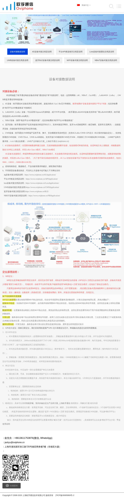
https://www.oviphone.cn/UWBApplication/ (42, 193)
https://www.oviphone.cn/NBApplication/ (44, 201)
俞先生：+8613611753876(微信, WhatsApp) (28, 438)
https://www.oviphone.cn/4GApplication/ (40, 180)
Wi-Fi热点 (33, 305)
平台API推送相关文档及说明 (70, 52)
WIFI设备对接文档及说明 (77, 60)
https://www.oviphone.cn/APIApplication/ (42, 184)
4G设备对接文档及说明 (42, 52)
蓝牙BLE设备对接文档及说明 (47, 60)
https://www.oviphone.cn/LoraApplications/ (42, 189)
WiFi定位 (6, 305)
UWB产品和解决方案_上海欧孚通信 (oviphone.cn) (48, 147)
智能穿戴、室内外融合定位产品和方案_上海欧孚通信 (48, 409)
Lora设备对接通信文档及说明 (101, 52)
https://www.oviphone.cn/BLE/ (37, 197)
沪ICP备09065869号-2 (64, 495)
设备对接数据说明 (17, 52)
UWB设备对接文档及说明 (17, 60)
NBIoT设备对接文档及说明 (106, 60)
